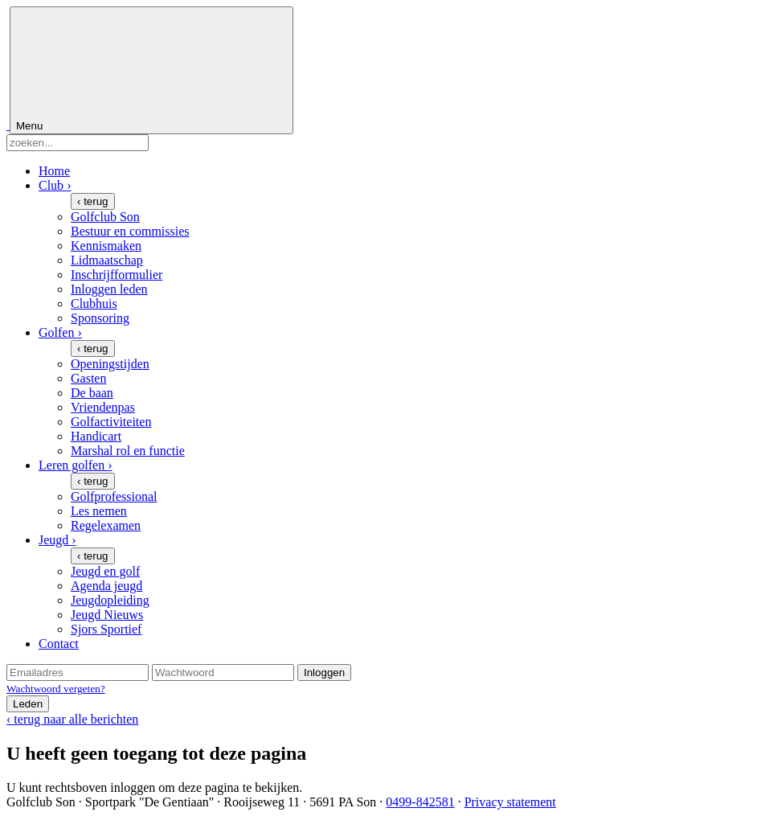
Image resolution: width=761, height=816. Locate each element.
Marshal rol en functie (128, 450)
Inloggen (324, 672)
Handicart (96, 436)
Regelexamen (106, 525)
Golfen (60, 332)
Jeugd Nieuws (107, 614)
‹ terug (92, 201)
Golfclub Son (105, 216)
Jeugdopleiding (110, 600)
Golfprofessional (114, 496)
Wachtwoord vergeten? (55, 689)
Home (54, 171)
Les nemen (99, 511)
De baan (92, 393)
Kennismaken (106, 245)
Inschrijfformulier (116, 274)
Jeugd (57, 540)
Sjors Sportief (106, 629)
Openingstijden (110, 364)
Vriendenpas (103, 407)
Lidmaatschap (107, 260)
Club (55, 185)
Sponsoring (100, 318)
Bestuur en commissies (130, 231)
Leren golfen (76, 465)
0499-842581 (420, 802)
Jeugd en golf (105, 571)
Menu (151, 70)
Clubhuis (94, 303)
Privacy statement (510, 802)
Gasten (88, 378)
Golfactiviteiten (111, 422)
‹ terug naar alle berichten (72, 719)
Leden (28, 704)
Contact (59, 643)
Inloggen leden (109, 289)
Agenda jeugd (106, 586)
